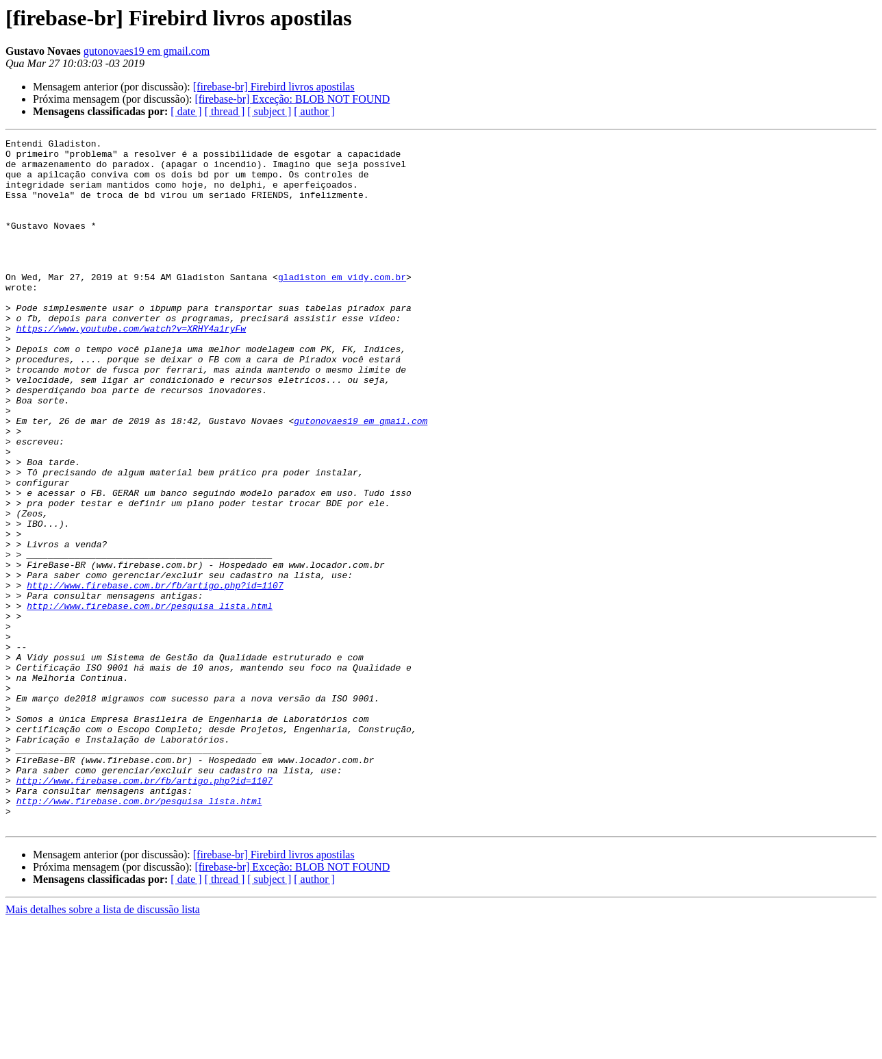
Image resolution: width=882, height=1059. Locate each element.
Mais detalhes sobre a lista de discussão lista (102, 1047)
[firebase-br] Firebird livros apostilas (274, 86)
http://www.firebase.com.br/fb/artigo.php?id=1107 (155, 675)
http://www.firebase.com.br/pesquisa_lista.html (150, 700)
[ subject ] (269, 111)
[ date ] (186, 111)
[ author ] (314, 111)
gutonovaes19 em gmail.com (147, 51)
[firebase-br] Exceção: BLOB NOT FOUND (292, 99)
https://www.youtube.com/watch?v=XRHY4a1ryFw (131, 367)
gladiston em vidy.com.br (342, 305)
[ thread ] (225, 111)
